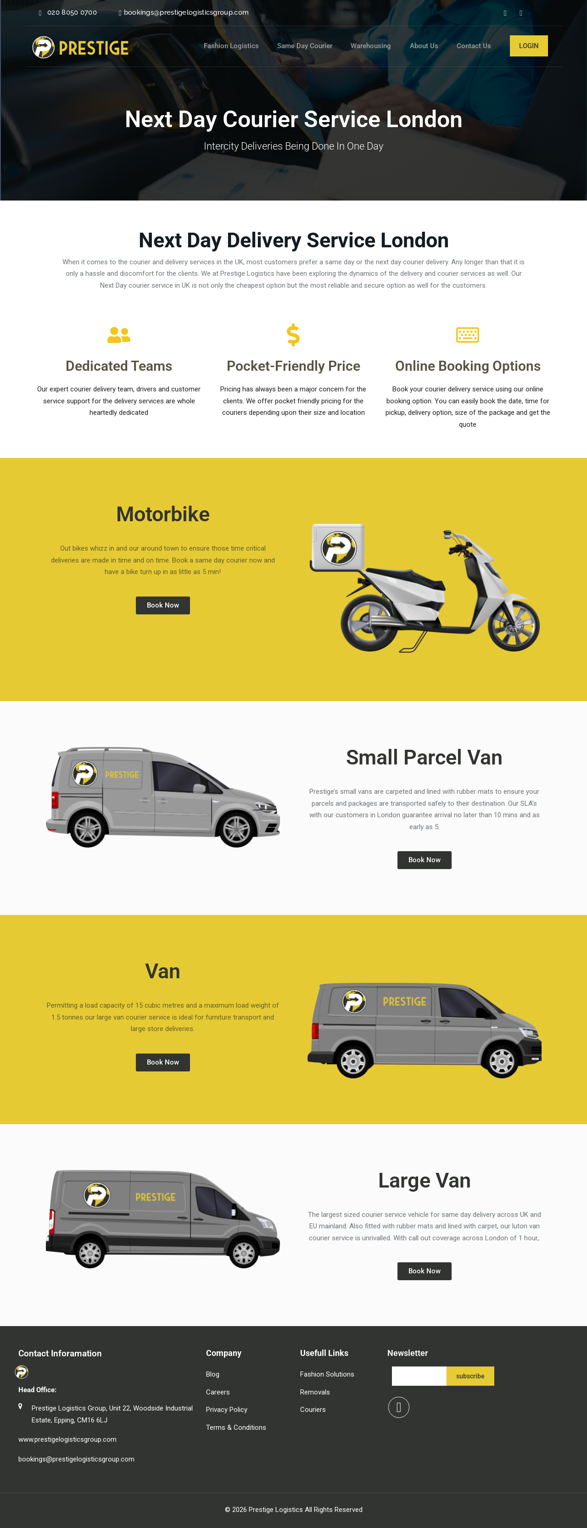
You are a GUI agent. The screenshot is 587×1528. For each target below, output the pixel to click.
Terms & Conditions (236, 1427)
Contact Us (478, 46)
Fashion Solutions (327, 1374)
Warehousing (383, 46)
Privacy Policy (226, 1409)
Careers (218, 1392)
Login (529, 46)
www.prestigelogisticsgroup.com (67, 1439)
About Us (432, 46)
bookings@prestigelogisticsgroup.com (186, 12)
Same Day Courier (320, 46)
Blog (212, 1374)
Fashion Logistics (250, 46)
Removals (315, 1392)
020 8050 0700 (72, 12)
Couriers (313, 1409)
